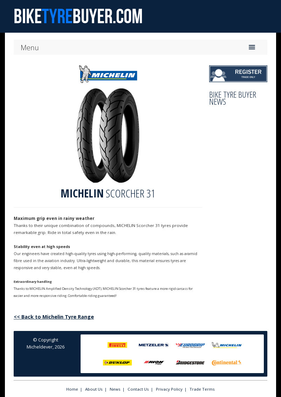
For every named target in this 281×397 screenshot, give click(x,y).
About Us (94, 389)
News (115, 389)
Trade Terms (202, 389)
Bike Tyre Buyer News (232, 98)
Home (72, 389)
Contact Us (138, 389)
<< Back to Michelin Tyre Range (54, 316)
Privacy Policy (169, 389)
